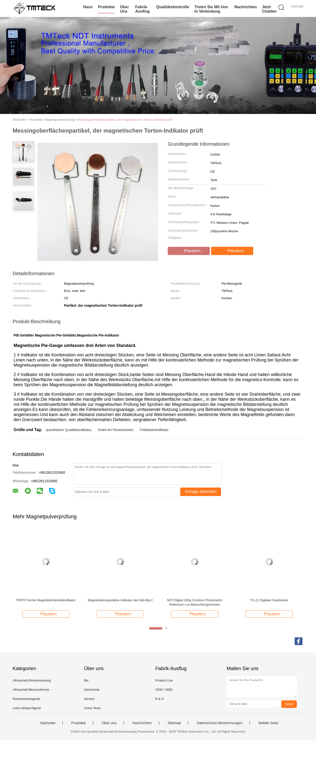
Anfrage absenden (201, 491)
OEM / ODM (164, 689)
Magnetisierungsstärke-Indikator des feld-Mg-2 (120, 600)
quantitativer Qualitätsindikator (68, 430)
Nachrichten (245, 7)
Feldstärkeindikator (154, 430)
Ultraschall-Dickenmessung (32, 680)
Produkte (106, 7)
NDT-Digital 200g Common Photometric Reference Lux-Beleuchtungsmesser (194, 602)
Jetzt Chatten (269, 9)
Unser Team (92, 708)
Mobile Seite (268, 723)
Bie (86, 680)
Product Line (164, 680)
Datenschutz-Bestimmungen (219, 723)
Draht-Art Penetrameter (115, 430)
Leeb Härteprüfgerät (27, 708)
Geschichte (92, 689)
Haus (88, 7)
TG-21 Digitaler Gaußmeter (269, 600)
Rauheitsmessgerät (26, 699)
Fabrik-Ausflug (142, 9)
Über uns (124, 9)
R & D (159, 699)
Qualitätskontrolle (172, 7)
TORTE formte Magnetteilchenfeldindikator (46, 600)
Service (89, 699)
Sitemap (174, 723)
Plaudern (189, 250)
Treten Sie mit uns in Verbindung (211, 9)
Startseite (47, 723)
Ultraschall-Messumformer (31, 689)
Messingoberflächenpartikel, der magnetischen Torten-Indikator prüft (124, 119)
